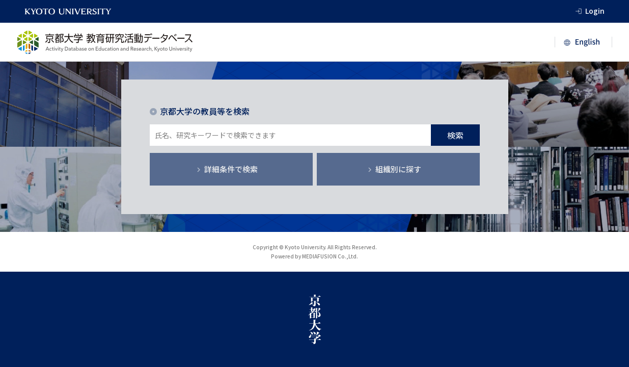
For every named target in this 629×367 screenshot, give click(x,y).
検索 (455, 135)
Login (595, 11)
